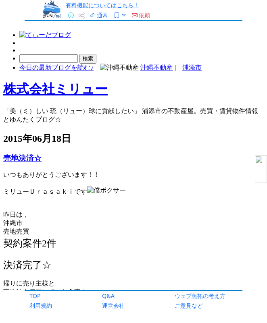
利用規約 (40, 305)
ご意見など (189, 305)
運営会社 (113, 305)
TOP (35, 296)
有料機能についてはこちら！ (102, 5)
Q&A (108, 296)
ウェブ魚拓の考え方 (200, 296)
